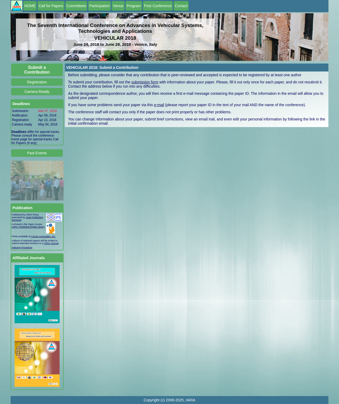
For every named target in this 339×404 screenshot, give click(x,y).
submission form (144, 82)
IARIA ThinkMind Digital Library (28, 227)
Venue (118, 6)
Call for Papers (51, 6)
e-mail (159, 105)
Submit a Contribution (37, 69)
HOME (29, 6)
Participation (99, 6)
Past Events (37, 153)
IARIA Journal (51, 243)
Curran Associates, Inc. (43, 236)
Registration (37, 82)
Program (134, 6)
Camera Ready (36, 91)
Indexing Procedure (22, 247)
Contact (181, 6)
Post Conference (158, 6)
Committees (76, 6)
